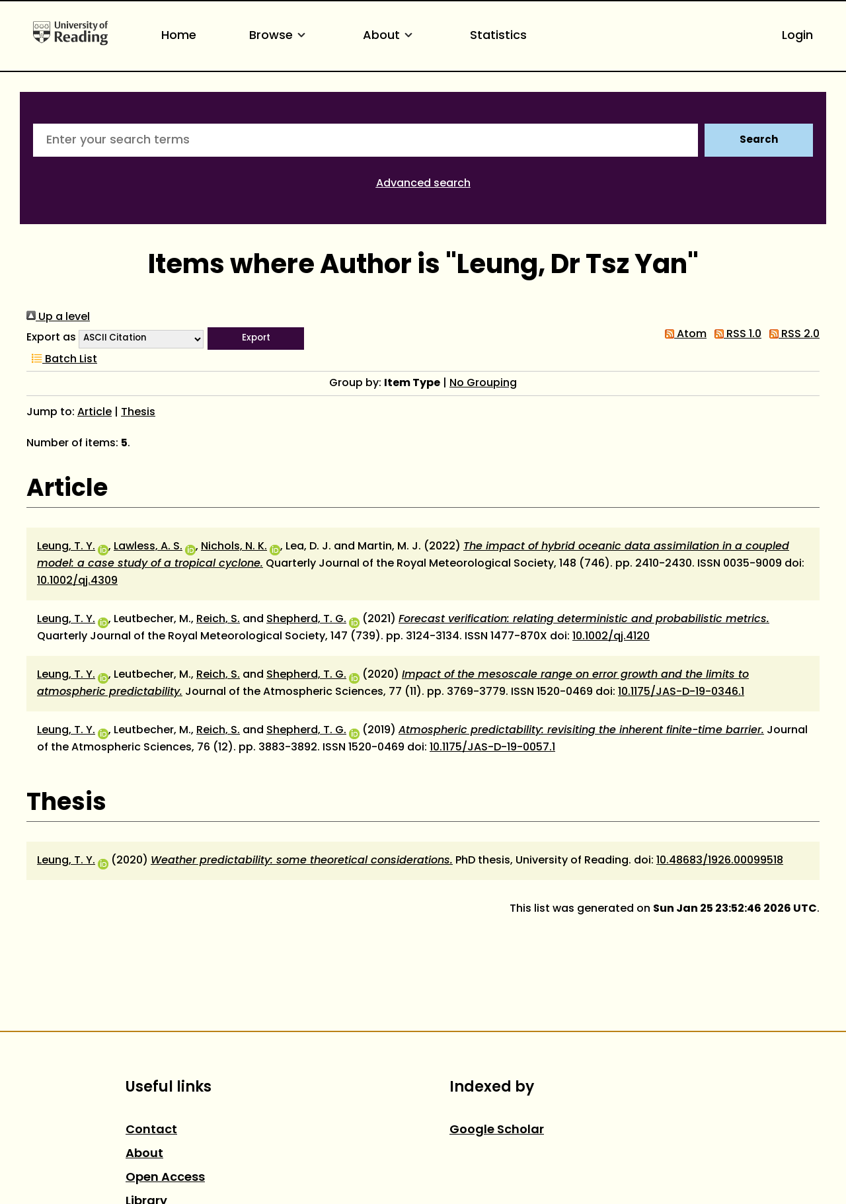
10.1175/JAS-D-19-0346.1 (681, 692)
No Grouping (483, 383)
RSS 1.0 (735, 334)
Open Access (165, 1178)
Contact (151, 1130)
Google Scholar (496, 1130)
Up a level (58, 317)
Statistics (498, 36)
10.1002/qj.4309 (77, 581)
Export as (51, 337)
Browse (279, 36)
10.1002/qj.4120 (611, 636)
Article (94, 412)
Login (797, 36)
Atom (683, 334)
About (390, 36)
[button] (255, 338)
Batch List (61, 359)
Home (178, 36)
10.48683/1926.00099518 (719, 860)
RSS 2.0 (792, 334)
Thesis (138, 412)
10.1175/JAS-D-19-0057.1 (492, 747)
